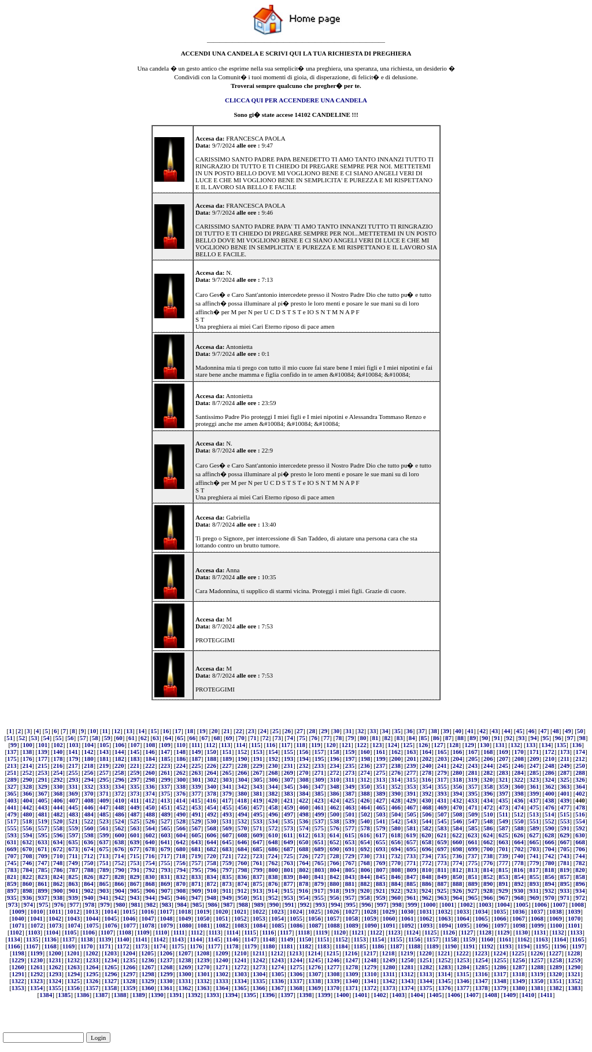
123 (377, 744)
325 (565, 779)
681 (196, 848)
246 (519, 765)
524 (119, 821)
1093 (426, 925)
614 (334, 835)
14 (141, 730)
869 (166, 883)
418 (242, 800)
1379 (500, 987)
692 (365, 848)
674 (89, 848)
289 (12, 779)
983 (167, 904)
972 (580, 897)
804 (334, 869)
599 (104, 835)
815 (503, 869)
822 (27, 876)
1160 (487, 939)
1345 (444, 980)
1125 (430, 932)
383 (288, 793)
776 (488, 862)
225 (196, 765)
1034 (481, 911)
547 (473, 821)
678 (150, 848)
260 (150, 772)
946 (181, 897)
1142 (159, 939)
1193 (505, 946)
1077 (129, 925)
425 (349, 800)
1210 (240, 953)
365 (12, 793)
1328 (129, 980)
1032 (444, 911)
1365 (240, 987)
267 (257, 772)
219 (104, 765)
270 (304, 772)
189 (227, 758)
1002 (466, 904)
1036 (518, 911)
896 (580, 883)
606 (212, 835)
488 (151, 814)
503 (381, 814)
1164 (560, 939)
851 (473, 876)
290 (27, 779)
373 (135, 793)
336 (150, 786)
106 (120, 744)
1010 (36, 911)
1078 (148, 925)
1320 (555, 973)
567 (196, 828)
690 (334, 848)
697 (442, 848)
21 (227, 730)
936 (27, 897)
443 (42, 807)
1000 (429, 904)
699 (473, 848)
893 (534, 883)
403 (12, 800)
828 (119, 876)
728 (334, 855)
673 (73, 848)
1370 (333, 987)
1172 (123, 946)
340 (212, 786)
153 (257, 751)
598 (89, 835)
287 (565, 772)
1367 (277, 987)
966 (488, 897)
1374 (407, 987)
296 (119, 779)
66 (192, 737)
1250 (407, 960)
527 (166, 821)
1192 (487, 946)
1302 (222, 973)
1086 (296, 925)
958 (365, 897)
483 (74, 814)
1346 (463, 980)
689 (319, 848)
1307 (314, 973)
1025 (314, 911)
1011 (55, 911)
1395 (249, 994)
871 (196, 883)
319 (473, 779)
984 (182, 904)
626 (519, 835)
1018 (184, 911)
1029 (388, 911)
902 (89, 890)
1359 (129, 987)
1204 (129, 953)
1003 (485, 904)
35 (397, 730)
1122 (376, 932)
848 (427, 876)
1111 (178, 932)
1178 (232, 946)
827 (104, 876)
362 (549, 786)
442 (27, 807)
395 (473, 793)
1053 (259, 918)
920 (365, 890)
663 (504, 841)
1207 (184, 953)
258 (119, 772)
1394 (231, 994)
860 (27, 883)
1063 (444, 918)
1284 (463, 966)
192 (273, 758)
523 (104, 821)
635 (73, 841)
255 (73, 772)
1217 (369, 953)
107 (135, 744)
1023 (277, 911)
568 (212, 828)
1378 (481, 987)
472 (488, 807)
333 (104, 786)
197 (350, 758)
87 (448, 737)
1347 (481, 980)
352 (396, 786)
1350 (537, 980)
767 (350, 862)
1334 (240, 980)
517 (12, 821)
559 (73, 828)
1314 (444, 973)
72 (265, 737)
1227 (555, 953)
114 (240, 744)
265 (227, 772)
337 (166, 786)
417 (227, 800)
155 (288, 751)
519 (42, 821)
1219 (407, 953)
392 (427, 793)
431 (442, 800)
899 (43, 890)
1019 (203, 911)
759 (227, 862)
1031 (425, 911)
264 (212, 772)
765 (319, 862)
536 (304, 821)
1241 (240, 960)
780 (549, 862)
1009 (18, 911)
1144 (196, 939)
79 (350, 737)
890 (488, 883)
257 (104, 772)
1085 (278, 925)
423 (319, 800)
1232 (73, 960)
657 (411, 841)
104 (89, 744)
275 (381, 772)
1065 (481, 918)
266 (242, 772)
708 (27, 855)
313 (381, 779)
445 (73, 807)
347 (319, 786)
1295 (92, 973)
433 (473, 800)
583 (442, 828)
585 (473, 828)
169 (504, 751)
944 (150, 897)
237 (381, 765)
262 (181, 772)
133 (531, 744)
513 (534, 814)
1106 (89, 932)
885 (411, 883)
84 (412, 737)
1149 (287, 939)
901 (74, 890)
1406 (453, 994)
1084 (259, 925)
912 (242, 890)
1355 (55, 987)
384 (304, 793)
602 (151, 835)
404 (27, 800)
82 (387, 737)
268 (273, 772)
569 (227, 828)
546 (457, 821)
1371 (351, 987)
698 (457, 848)
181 (104, 758)
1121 (358, 932)
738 (488, 855)
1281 (407, 966)
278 (427, 772)
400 (549, 793)
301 (196, 779)
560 (89, 828)
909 (196, 890)
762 (273, 862)
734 (426, 855)
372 (119, 793)
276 (396, 772)
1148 (268, 939)
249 (565, 765)
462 (334, 807)
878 (304, 883)
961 (411, 897)
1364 (222, 987)
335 (135, 786)
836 (242, 876)
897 (12, 890)
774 (457, 862)
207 (504, 758)
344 (273, 786)
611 (288, 835)
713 (104, 855)
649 (288, 841)
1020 (221, 911)
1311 (389, 973)
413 (166, 800)
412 (150, 800)
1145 (214, 939)
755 (166, 862)
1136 (50, 939)
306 (273, 779)
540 (365, 821)
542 (396, 821)
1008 (577, 904)
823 (42, 876)
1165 (578, 939)
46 (531, 730)
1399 (323, 994)
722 (242, 855)
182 (119, 758)
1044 (92, 918)
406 (58, 800)
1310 (370, 973)
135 (562, 744)
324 (549, 779)
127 (438, 744)
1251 (426, 960)
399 (534, 793)
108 (151, 744)
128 (454, 744)
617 (381, 835)
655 (381, 841)
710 (58, 855)
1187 (396, 946)
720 (211, 855)
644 (212, 841)
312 (365, 779)
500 (334, 814)
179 (74, 758)
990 (274, 904)
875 (257, 883)
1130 (522, 932)
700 (488, 848)
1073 (55, 925)
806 (366, 869)
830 (150, 876)
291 (43, 779)
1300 (185, 973)
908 (181, 890)
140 (58, 751)
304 (242, 779)
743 (565, 855)
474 (519, 807)
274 (365, 772)
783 (12, 869)
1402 (379, 994)
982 (151, 904)
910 (212, 890)
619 (411, 835)
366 (27, 793)
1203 (110, 953)
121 (347, 744)
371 (104, 793)
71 (253, 737)
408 (89, 800)
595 (43, 835)
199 (381, 758)
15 (153, 730)
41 (470, 730)
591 (565, 828)
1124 (412, 932)
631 (12, 841)
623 (473, 835)
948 (212, 897)
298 (151, 779)
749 (73, 862)
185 (166, 758)
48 (556, 730)
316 (426, 779)
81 (375, 737)
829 (135, 876)
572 (273, 828)
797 (227, 869)
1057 (333, 918)
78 (338, 737)
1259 (574, 960)
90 (485, 737)
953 (288, 897)
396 (488, 793)
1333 (222, 980)
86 (436, 737)
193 (289, 758)
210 (550, 758)
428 (396, 800)
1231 (55, 960)
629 (565, 835)
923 (411, 890)
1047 (147, 918)
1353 (18, 987)
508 (457, 814)
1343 (407, 980)
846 (396, 876)
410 (119, 800)
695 (411, 848)
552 (549, 821)
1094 (444, 925)
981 (136, 904)
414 (181, 800)
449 (135, 807)
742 (549, 855)
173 (565, 751)
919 (349, 890)
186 (181, 758)
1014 (110, 911)
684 (242, 848)
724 (273, 855)
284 (519, 772)
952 (273, 897)
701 (504, 848)
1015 (129, 911)
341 (227, 786)
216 (58, 765)
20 (215, 730)
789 (104, 869)
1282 (426, 966)
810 (427, 869)
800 (273, 869)
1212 (277, 953)
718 (181, 855)
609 (258, 835)
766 (334, 862)
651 (319, 841)
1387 (101, 994)
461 (319, 807)
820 (580, 869)
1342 (388, 980)
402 (580, 793)
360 (519, 786)
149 (196, 751)
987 (228, 904)
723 (257, 855)
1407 (472, 994)
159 (350, 751)
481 (43, 814)
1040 (18, 918)
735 (442, 855)
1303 (240, 973)
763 (288, 862)
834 (212, 876)
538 (334, 821)
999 (412, 904)
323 (534, 779)
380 (242, 793)
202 (427, 758)
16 (165, 730)
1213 (295, 953)
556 (27, 828)
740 (519, 855)
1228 (573, 953)
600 (119, 835)
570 (242, 828)
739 (503, 855)
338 (181, 786)
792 (151, 869)
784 (27, 869)
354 (427, 786)
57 (83, 737)
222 (150, 765)
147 (166, 751)
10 (93, 730)
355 (442, 786)
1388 (120, 994)
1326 (92, 980)
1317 (500, 973)
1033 (462, 911)
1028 (370, 911)
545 (442, 821)
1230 (36, 960)
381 (257, 793)
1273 (259, 966)
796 (212, 869)
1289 (555, 966)
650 (304, 841)
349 (350, 786)
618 (396, 835)
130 (485, 744)
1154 (378, 939)
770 (396, 862)
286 (549, 772)
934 (580, 890)
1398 (305, 994)
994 (336, 904)
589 (534, 828)
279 (442, 772)
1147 (251, 939)
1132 (558, 932)
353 (411, 786)
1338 (314, 980)
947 (196, 897)
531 (227, 821)
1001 (448, 904)
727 (319, 855)
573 (288, 828)
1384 (45, 994)
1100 (556, 925)
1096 (481, 925)
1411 (546, 994)
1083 (240, 925)
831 (166, 876)
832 (181, 876)
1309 (352, 973)
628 (549, 835)
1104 (52, 932)
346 (304, 786)
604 (181, 835)
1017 (166, 911)
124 (392, 744)
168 (488, 751)
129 (469, 744)
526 (150, 821)
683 (227, 848)
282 (488, 772)
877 (288, 883)
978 (90, 904)
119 (315, 744)
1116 (268, 932)
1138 (86, 939)
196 (334, 758)
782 (580, 862)
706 (580, 848)
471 (473, 807)
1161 (505, 939)
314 (396, 779)
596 (58, 835)
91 (497, 737)
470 (457, 807)
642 (181, 841)
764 (304, 862)
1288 (537, 966)
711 (73, 855)
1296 (111, 973)
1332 (203, 980)
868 (150, 883)
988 (244, 904)
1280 (388, 966)
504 (396, 814)
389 (381, 793)
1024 (296, 911)
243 (473, 765)
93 (521, 737)
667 (565, 841)
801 (289, 869)
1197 (578, 946)
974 (28, 904)
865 (104, 883)
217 (73, 765)
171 (534, 751)
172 (549, 751)
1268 (166, 966)
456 (242, 807)
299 (166, 779)
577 (350, 828)
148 (181, 751)
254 (58, 772)
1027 (351, 911)
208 (519, 758)
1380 (518, 987)
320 (488, 779)
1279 (370, 966)
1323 (36, 980)
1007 (559, 904)
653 (350, 841)
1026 (333, 911)
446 (89, 807)
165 (442, 751)
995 (351, 904)
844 (365, 876)
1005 (522, 904)
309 (319, 779)
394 (457, 793)
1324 (55, 980)
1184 (341, 946)
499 (319, 814)
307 (289, 779)
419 (257, 800)
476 (549, 807)
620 (426, 835)
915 (288, 890)
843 (350, 876)
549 (504, 821)
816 (519, 869)
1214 (314, 953)
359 (504, 786)
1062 (426, 918)
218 (89, 765)
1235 (129, 960)
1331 (185, 980)
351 (381, 786)
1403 (398, 994)
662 (488, 841)
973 (13, 904)
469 (442, 807)
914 (273, 890)
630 (580, 835)
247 (534, 765)
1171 (105, 946)
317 (442, 779)
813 (473, 869)
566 (181, 828)
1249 (388, 960)
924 (426, 890)
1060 (388, 918)
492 (212, 814)
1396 (268, 994)
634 (58, 841)
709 (43, 855)
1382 (555, 987)
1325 (73, 980)
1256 (518, 960)
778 (519, 862)
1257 (537, 960)
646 (242, 841)
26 (287, 730)
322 (519, 779)
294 (89, 779)
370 (89, 793)
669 (12, 848)
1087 (315, 925)
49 (568, 730)
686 (273, 848)
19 (202, 730)
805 (350, 869)
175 (12, 758)
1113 (215, 932)
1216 (351, 953)
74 (290, 737)
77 (326, 737)
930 (519, 890)
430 (426, 800)
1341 (370, 980)
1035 (500, 911)
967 (504, 897)
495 (258, 814)
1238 (185, 960)
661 (473, 841)
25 (275, 730)
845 (381, 876)
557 (42, 828)
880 (334, 883)
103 (74, 744)
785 (43, 869)
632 (27, 841)
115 (255, 744)
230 (273, 765)
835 (227, 876)
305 (258, 779)
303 (227, 779)
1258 (555, 960)
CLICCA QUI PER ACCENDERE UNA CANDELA (296, 100)
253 (42, 772)
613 (319, 835)
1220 (425, 953)
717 (166, 855)
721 (227, 855)
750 (89, 862)
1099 (537, 925)
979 (105, 904)
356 (457, 786)
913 (257, 890)
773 (442, 862)
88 (460, 737)
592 (580, 828)
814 (488, 869)
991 (289, 904)
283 (504, 772)
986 (212, 904)
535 (288, 821)
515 (565, 814)
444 (58, 807)
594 (27, 835)
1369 (314, 987)
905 (135, 890)
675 (104, 848)
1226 (536, 953)
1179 (251, 946)
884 (396, 883)
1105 (70, 932)
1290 (574, 966)
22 (239, 730)
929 (503, 890)
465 (381, 807)
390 (396, 793)
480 (27, 814)
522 (89, 821)
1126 (449, 932)
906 (151, 890)
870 (181, 883)
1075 (92, 925)
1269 (185, 966)
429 (411, 800)
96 (558, 737)
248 (549, 765)
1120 (340, 932)
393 (442, 793)
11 (105, 730)
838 (273, 876)
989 (259, 904)
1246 (333, 960)
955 (319, 897)
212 (580, 758)
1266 (129, 966)
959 (381, 897)
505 (411, 814)
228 (242, 765)
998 (397, 904)
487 (135, 814)
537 (319, 821)
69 (229, 737)
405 (43, 800)
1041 (36, 918)
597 (74, 835)
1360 (147, 987)
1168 (50, 946)
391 (411, 793)
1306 (296, 973)
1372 (370, 987)
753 (135, 862)
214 (27, 765)
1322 (18, 980)
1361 (166, 987)
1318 (518, 973)
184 (151, 758)
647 (257, 841)
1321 (574, 973)
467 (411, 807)
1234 (110, 960)
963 (442, 897)
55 (58, 737)
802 (304, 869)
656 (396, 841)
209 (534, 758)
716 (150, 855)
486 (119, 814)
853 (504, 876)
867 (135, 883)
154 (273, 751)
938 (58, 897)
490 (181, 814)
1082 (222, 925)
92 (509, 737)
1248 (370, 960)
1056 (314, 918)
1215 (332, 953)
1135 (32, 939)
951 (257, 897)
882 (365, 883)
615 (349, 835)
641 (166, 841)
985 (197, 904)
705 (565, 848)
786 (58, 869)
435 (503, 800)
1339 (333, 980)
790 (119, 869)
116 (270, 744)
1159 (468, 939)
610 (273, 835)
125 (408, 744)
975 (44, 904)
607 (227, 835)
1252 (444, 960)
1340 (351, 980)
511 (503, 814)
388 (365, 793)
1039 (574, 911)
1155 (396, 939)
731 (381, 855)
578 (365, 828)
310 (334, 779)
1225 (518, 953)
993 (320, 904)
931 (534, 890)
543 (411, 821)
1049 (185, 918)
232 (304, 765)
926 (457, 890)
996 (366, 904)
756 (181, 862)
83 (400, 737)
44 (507, 730)
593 (12, 835)
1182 (305, 946)
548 (488, 821)
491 (196, 814)
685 (257, 848)
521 (73, 821)
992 (305, 904)
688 (304, 848)
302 (212, 779)
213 (12, 765)
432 (457, 800)
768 (365, 862)
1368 (296, 987)
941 (104, 897)
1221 (444, 953)
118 (300, 744)
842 (334, 876)
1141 (141, 939)
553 (565, 821)
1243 (277, 960)
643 (196, 841)
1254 (481, 960)
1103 (34, 932)
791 (135, 869)
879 (319, 883)
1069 (555, 918)
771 (411, 862)
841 (319, 876)
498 (304, 814)
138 (27, 751)
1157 (432, 939)
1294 (73, 973)
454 (212, 807)
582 (427, 828)
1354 (36, 987)
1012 (73, 911)
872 (212, 883)
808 (396, 869)
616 (365, 835)
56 (71, 737)
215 (42, 765)
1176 (196, 946)
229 (257, 765)
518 (27, 821)
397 (504, 793)
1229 (18, 960)
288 (580, 772)
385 (319, 793)
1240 (222, 960)
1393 (212, 994)
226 (212, 765)
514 (549, 814)
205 (473, 758)
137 (12, 751)
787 (74, 869)
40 (458, 730)
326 (580, 779)
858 (580, 876)
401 (565, 793)
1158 (451, 939)
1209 (221, 953)
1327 (110, 980)
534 (273, 821)
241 (442, 765)
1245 (314, 960)
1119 (322, 932)
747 (42, 862)
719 (196, 855)
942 (119, 897)
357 (473, 786)
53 (34, 737)
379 (227, 793)
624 (488, 835)
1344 (426, 980)
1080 (185, 925)
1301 (203, 973)
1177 (214, 946)
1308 (333, 973)
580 (396, 828)
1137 (68, 939)
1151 (323, 939)
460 (304, 807)
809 (411, 869)
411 (134, 800)
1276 (314, 966)
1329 (147, 980)
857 (565, 876)
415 (196, 800)
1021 (240, 911)
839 (288, 876)
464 (365, 807)
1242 (259, 960)
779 (534, 862)
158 (334, 751)
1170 (86, 946)
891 (504, 883)
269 (288, 772)
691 (350, 848)
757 (196, 862)
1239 (203, 960)
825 (73, 876)
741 (534, 855)
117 (285, 744)
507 (442, 814)
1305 (277, 973)
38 (434, 730)
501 (350, 814)
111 (195, 744)
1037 (537, 911)
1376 (444, 987)
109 (166, 744)
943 (135, 897)
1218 (388, 953)
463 (350, 807)
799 (258, 869)
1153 (359, 939)
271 (319, 772)
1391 (175, 994)
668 (580, 841)
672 (58, 848)
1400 (342, 994)
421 (288, 800)
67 (204, 737)
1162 (523, 939)
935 (12, 897)
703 (534, 848)
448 (119, 807)
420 (273, 800)
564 (150, 828)
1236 (147, 960)
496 (273, 814)
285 (534, 772)
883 (381, 883)
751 (104, 862)
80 (363, 737)
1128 (485, 932)
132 (515, 744)
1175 (178, 946)
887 (442, 883)
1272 (240, 966)
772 (427, 862)
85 (424, 737)
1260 (18, 966)
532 (242, 821)
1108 (125, 932)
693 (381, 848)
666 (549, 841)
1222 (462, 953)
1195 (541, 946)
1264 (92, 966)
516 (580, 814)
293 (74, 779)
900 (58, 890)
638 (119, 841)
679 (166, 848)
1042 (55, 918)
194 (304, 758)
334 (119, 786)
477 (565, 807)
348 (334, 786)
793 (166, 869)
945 (166, 897)
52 (21, 737)
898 (27, 890)
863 (73, 883)
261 (166, 772)
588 (519, 828)
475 (534, 807)
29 (324, 730)
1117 (286, 932)
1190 (451, 946)
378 (212, 793)
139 (42, 751)
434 (488, 800)
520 (58, 821)
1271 (222, 966)
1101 (574, 925)
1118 (304, 932)
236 (365, 765)
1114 (232, 932)
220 (119, 765)
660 (457, 841)
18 (190, 730)
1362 (185, 987)
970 (549, 897)
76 (314, 737)
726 (304, 855)
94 (534, 737)
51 (9, 737)
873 (227, 883)
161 (381, 751)
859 (12, 883)
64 (168, 737)
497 (289, 814)
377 (196, 793)
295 (104, 779)
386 (334, 793)
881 (350, 883)
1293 (55, 973)
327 (12, 786)
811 (442, 869)
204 (457, 758)
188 (212, 758)
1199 (36, 953)
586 (488, 828)
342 (242, 786)
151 (227, 751)
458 (273, 807)
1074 (74, 925)
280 (457, 772)
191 (258, 758)
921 (381, 890)
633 (42, 841)
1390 (157, 994)
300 (181, 779)
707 (12, 855)
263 (196, 772)
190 (242, 758)
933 (565, 890)
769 (381, 862)
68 (216, 737)
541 (381, 821)
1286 (500, 966)
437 (534, 800)
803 (319, 869)
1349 (518, 980)
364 (580, 786)
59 (107, 737)
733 (411, 855)
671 (42, 848)
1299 (166, 973)
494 (242, 814)
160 (365, 751)
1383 (574, 987)
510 (488, 814)
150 (212, 751)
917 (319, 890)
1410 (527, 994)
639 (135, 841)
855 (534, 876)
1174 (159, 946)
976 (59, 904)
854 (519, 876)
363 (565, 786)
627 (534, 835)
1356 (73, 987)
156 (304, 751)
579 (381, 828)
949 (227, 897)
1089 (352, 925)
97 (570, 737)
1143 (178, 939)
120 (331, 744)
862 (58, 883)
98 (582, 737)
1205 (147, 953)
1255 (500, 960)
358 (488, 786)
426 (365, 800)
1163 (541, 939)
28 (312, 730)
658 (427, 841)
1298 (148, 973)
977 (74, 904)
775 (473, 862)
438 (549, 800)
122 (362, 744)
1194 (523, 946)
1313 (425, 973)
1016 (147, 911)
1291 (18, 973)
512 (519, 814)
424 (334, 800)
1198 (18, 953)
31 (348, 730)
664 (519, 841)
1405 (435, 994)
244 (488, 765)
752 (119, 862)
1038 (555, 911)
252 (27, 772)
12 (117, 730)
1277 (333, 966)
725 (288, 855)
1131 (540, 932)
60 (119, 737)
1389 (138, 994)
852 (488, 876)
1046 (129, 918)
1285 (481, 966)
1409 (509, 994)
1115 (250, 932)
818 (549, 869)
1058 (351, 918)
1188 (414, 946)
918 (334, 890)
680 (181, 848)
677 (135, 848)
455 (227, 807)
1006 (540, 904)
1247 (351, 960)
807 (381, 869)
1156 (414, 939)
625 (503, 835)
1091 (389, 925)
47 (544, 730)
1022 (259, 911)
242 (457, 765)
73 (278, 737)
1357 (92, 987)
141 (73, 751)
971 (565, 897)
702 (519, 848)
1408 (490, 994)
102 (58, 744)
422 (304, 800)
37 (422, 730)
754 (150, 862)
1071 (18, 925)
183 (135, 758)
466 (396, 807)
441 (12, 807)
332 (89, 786)
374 (150, 793)
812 (457, 869)
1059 (370, 918)
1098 (519, 925)
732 (396, 855)
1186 (378, 946)
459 (288, 807)
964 (457, 897)
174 (580, 751)
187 (196, 758)
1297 (129, 973)
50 (580, 730)
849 (442, 876)
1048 (166, 918)
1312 (407, 973)
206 (488, 758)
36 (409, 730)
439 (565, 800)
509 (473, 814)
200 (396, 758)
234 (334, 765)
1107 (107, 932)
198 (366, 758)
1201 (73, 953)
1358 (110, 987)
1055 (296, 918)
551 (534, 821)
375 (166, 793)
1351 (555, 980)
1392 (194, 994)
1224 (499, 953)
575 (319, 828)
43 (494, 730)
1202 (92, 953)
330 (58, 786)
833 (196, 876)
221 (135, 765)
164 (427, 751)
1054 (277, 918)
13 (129, 730)
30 (336, 730)
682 (212, 848)
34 (385, 730)
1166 (14, 946)
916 (304, 890)
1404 (416, 994)
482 (58, 814)
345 (288, 786)
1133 (576, 932)
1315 (462, 973)
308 (304, 779)
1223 (481, 953)
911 (226, 890)
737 (473, 855)
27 (300, 730)
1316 (481, 973)
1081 (203, 925)
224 (181, 765)
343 (257, 786)
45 (519, 730)
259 (135, 772)
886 (427, 883)
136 (577, 744)
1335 (259, 980)
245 (504, 765)
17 (178, 730)
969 (534, 897)
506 (427, 814)
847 (411, 876)
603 (166, 835)
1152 (341, 939)
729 (349, 855)
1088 (333, 925)
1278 (351, 966)
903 (104, 890)
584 (457, 828)
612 (304, 835)
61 (131, 737)
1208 (203, 953)
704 (549, 848)
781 (565, 862)
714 (119, 855)
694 (396, 848)
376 (181, 793)
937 (42, 897)
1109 (143, 932)
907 (166, 890)
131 (500, 744)
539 (350, 821)
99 (13, 744)
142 (89, 751)
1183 (323, 946)
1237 (166, 960)
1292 (36, 973)
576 (334, 828)
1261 (36, 966)
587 (504, 828)
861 (42, 883)
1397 (286, 994)
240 (427, 765)
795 (196, 869)
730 (365, 855)
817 (534, 869)
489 (166, 814)
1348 (500, 980)
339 (196, 786)
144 (119, 751)
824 (58, 876)
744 (580, 855)
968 (519, 897)
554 (580, 821)
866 (119, 883)
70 (241, 737)
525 (135, 821)
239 (411, 765)
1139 (105, 939)
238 (396, 765)
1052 (240, 918)
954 (304, 897)
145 (135, 751)
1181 (287, 946)
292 (58, 779)
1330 (166, 980)
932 (549, 890)
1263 (73, 966)
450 (150, 807)
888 (457, 883)
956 (334, 897)
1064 (463, 918)
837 (257, 876)
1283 (444, 966)
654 (365, 841)
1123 (394, 932)
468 (427, 807)
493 (227, 814)
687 (288, 848)
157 (319, 751)
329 (42, 786)
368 (58, 793)
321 (503, 779)
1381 (537, 987)
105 (104, 744)
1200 (55, 953)
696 (427, 848)
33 (373, 730)
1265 (110, 966)
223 (166, 765)
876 (273, 883)
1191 (468, 946)
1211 (259, 953)
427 (381, 800)
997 (382, 904)
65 (180, 737)
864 (89, 883)
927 (473, 890)
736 (457, 855)
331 (73, 786)
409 (104, 800)
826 (89, 876)
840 (304, 876)
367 (42, 793)
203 (442, 758)
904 (119, 890)
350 (365, 786)
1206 (166, 953)
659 (442, 841)
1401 (361, 994)
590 (549, 828)
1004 (503, 904)
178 (58, 758)
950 (242, 897)
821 (12, 876)
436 (519, 800)
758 (212, 862)
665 (534, 841)
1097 (500, 925)
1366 (259, 987)
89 (472, 737)
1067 (518, 918)
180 (89, 758)
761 (257, 862)
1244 (296, 960)
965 (473, 897)
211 (564, 758)
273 (350, 772)
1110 (162, 932)
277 (411, 772)
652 (334, 841)
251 (12, 772)
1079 (166, 925)
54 (46, 737)
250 (580, 765)
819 (565, 869)
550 (519, 821)
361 (534, 786)
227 (227, 765)
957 (350, 897)
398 (519, 793)
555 (12, 828)
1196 (560, 946)
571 (257, 828)
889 (473, 883)
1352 (574, 980)
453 (196, 807)
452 (181, 807)
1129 (503, 932)
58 (95, 737)
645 (227, 841)
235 (350, 765)
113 (225, 744)
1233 (92, 960)
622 (457, 835)
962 (427, 897)
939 (73, 897)
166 (457, 751)
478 (580, 807)
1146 (232, 939)
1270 (203, 966)
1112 (197, 932)
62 (143, 737)
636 (89, 841)
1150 (305, 939)
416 (211, 800)
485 (104, 814)
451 (166, 807)
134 (546, 744)
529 (196, 821)
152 (242, 751)
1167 (32, 946)
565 (166, 828)
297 (135, 779)
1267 (147, 966)
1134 (14, 939)
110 (181, 744)
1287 (518, 966)
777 (504, 862)
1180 (268, 946)
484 (89, 814)
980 (120, 904)
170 (519, 751)
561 (104, 828)
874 (242, 883)
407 (74, 800)
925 (442, 890)
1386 (82, 994)
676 (119, 848)
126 (423, 744)
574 (304, 828)
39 (446, 730)
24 (263, 730)
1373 (388, 987)
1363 (203, 987)
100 (27, 744)
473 (504, 807)
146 (150, 751)
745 (12, 862)
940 (89, 897)
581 (411, 828)
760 (242, 862)
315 (411, 779)
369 (73, 793)
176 (27, 758)
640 (150, 841)
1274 (277, 966)
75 (302, 737)
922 (396, 890)
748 (58, 862)
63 (156, 737)
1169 (68, 946)
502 (366, 814)
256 (89, 772)
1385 (64, 994)
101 (43, 744)
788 (89, 869)
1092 (407, 925)
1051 (222, 918)
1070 (574, 918)
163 (411, 751)
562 (119, 828)
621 (442, 835)
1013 (92, 911)
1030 (407, 911)
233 (319, 765)
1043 (73, 918)
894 (549, 883)
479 (12, 814)
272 (334, 772)
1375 (426, 987)
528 (181, 821)
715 (134, 855)
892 (519, 883)
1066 (500, 918)
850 (457, 876)
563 (135, 828)
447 (104, 807)
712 (89, 855)
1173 (141, 946)
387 (350, 793)
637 (104, 841)
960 (396, 897)
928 (488, 890)
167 (473, 751)
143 (104, 751)
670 (27, 848)
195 (319, 758)
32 (360, 730)
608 (242, 835)
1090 (370, 925)
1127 (467, 932)
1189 (432, 946)
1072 (37, 925)
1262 (55, 966)
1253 (463, 960)
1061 (407, 918)
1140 (123, 939)
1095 (463, 925)
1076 (111, 925)
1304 (259, 973)
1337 (296, 980)
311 (349, 779)
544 (427, 821)
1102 (16, 932)
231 (288, 765)
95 (546, 737)
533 (257, 821)
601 (135, 835)
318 (457, 779)
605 (196, 835)
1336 (277, 980)
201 (411, 758)
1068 (537, 918)
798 (242, 869)
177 (43, 758)
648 (273, 841)
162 (396, 751)
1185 (359, 946)
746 (27, 862)
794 (181, 869)
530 (212, 821)
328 (27, 786)
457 (257, 807)
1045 (110, 918)
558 (58, 828)
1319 (537, 973)
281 (473, 772)
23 (251, 730)
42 (482, 730)
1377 (463, 987)
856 (549, 876)
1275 (296, 966)
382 (273, 793)
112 (210, 744)
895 (565, 883)
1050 (203, 918)
